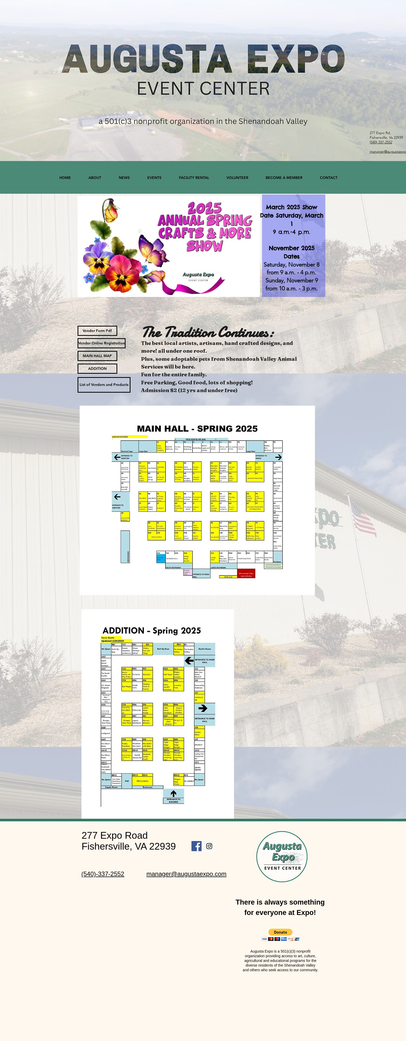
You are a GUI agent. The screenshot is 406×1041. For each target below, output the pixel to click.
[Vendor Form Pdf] (97, 331)
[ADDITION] (97, 369)
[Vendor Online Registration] (102, 343)
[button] (281, 935)
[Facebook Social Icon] (196, 846)
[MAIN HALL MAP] (97, 356)
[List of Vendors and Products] (104, 385)
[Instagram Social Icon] (209, 846)
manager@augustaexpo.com (187, 873)
